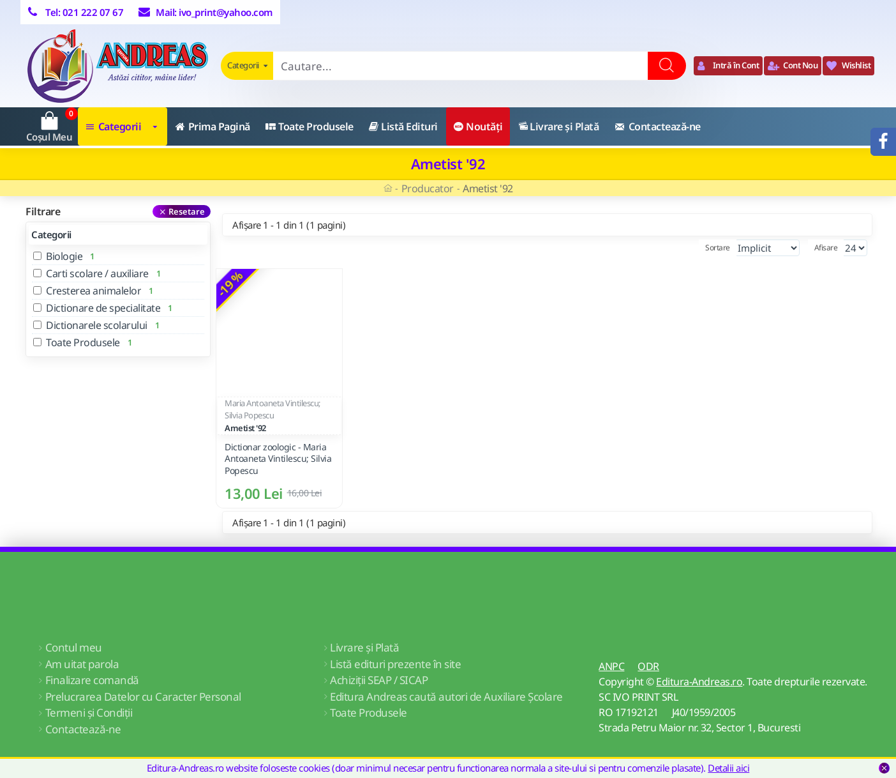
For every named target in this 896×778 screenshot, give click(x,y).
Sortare (692, 247)
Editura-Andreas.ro (699, 682)
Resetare (186, 211)
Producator (427, 188)
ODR (648, 666)
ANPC (611, 666)
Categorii (51, 234)
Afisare (826, 247)
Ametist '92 (245, 428)
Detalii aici (728, 767)
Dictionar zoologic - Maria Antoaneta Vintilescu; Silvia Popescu (278, 458)
